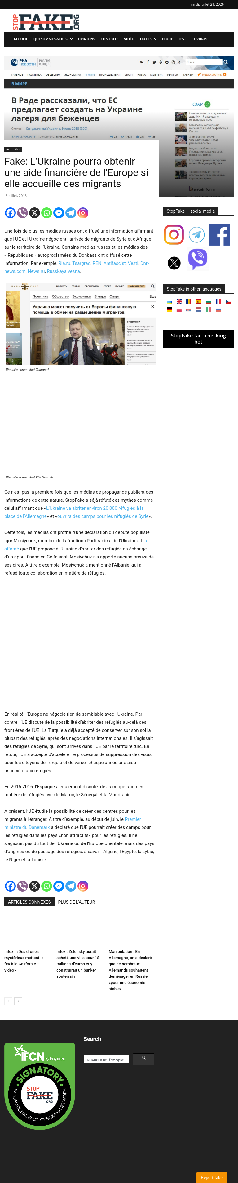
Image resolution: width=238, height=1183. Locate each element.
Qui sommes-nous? (53, 39)
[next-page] (18, 1001)
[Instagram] (82, 212)
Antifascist (115, 263)
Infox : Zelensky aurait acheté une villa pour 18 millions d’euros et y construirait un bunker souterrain (77, 964)
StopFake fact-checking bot (198, 338)
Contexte (109, 39)
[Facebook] (10, 212)
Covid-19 (199, 39)
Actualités (13, 149)
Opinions (86, 39)
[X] (34, 212)
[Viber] (22, 212)
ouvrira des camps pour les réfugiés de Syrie (102, 516)
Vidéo (129, 39)
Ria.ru (64, 263)
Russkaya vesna (63, 271)
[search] (106, 1060)
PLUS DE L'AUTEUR (76, 902)
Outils (148, 39)
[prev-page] (8, 1001)
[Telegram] (70, 212)
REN (97, 263)
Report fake (212, 1177)
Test (182, 39)
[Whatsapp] (46, 212)
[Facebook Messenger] (58, 212)
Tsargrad (81, 263)
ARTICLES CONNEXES (29, 902)
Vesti (133, 263)
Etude (167, 39)
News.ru (36, 271)
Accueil (21, 39)
